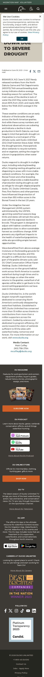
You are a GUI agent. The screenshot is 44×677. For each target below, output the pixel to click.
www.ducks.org (20, 338)
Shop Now (21, 479)
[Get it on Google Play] (28, 545)
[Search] (38, 9)
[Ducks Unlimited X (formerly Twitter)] (10, 611)
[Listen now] (20, 435)
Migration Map (11, 2)
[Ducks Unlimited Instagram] (16, 611)
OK (22, 39)
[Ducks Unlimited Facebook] (5, 611)
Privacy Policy (21, 673)
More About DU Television (21, 509)
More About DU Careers (21, 570)
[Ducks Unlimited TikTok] (22, 611)
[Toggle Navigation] (6, 9)
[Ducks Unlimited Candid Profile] (21, 630)
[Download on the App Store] (11, 545)
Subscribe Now (21, 408)
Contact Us (21, 664)
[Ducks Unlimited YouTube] (28, 611)
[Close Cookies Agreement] (40, 16)
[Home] (22, 8)
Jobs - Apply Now (21, 668)
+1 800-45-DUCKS (21, 660)
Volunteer (26, 2)
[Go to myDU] (31, 9)
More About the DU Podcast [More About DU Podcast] (21, 456)
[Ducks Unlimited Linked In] (34, 611)
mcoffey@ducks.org (21, 351)
